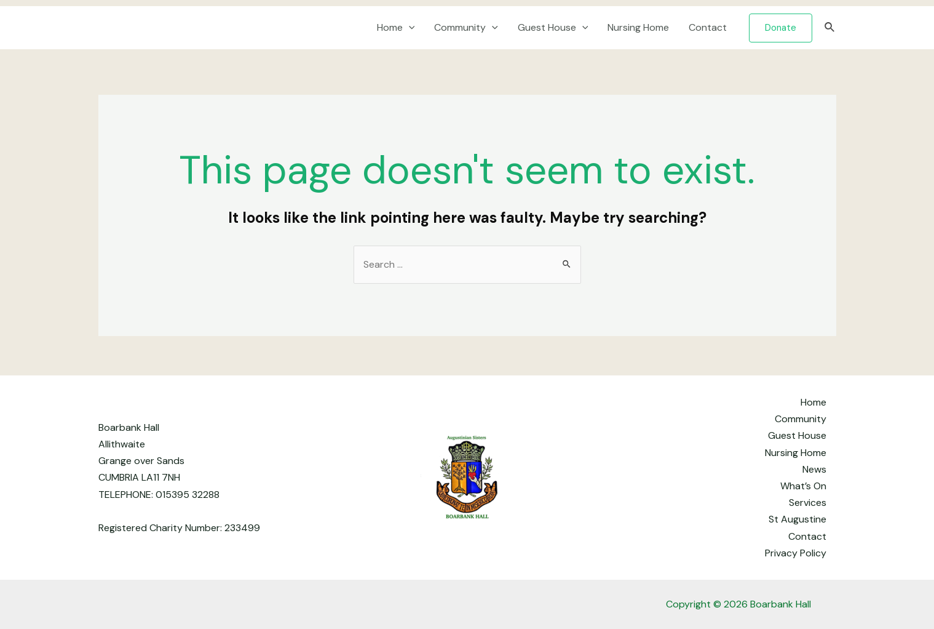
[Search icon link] (830, 28)
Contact (708, 27)
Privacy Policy (795, 553)
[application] (409, 27)
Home (396, 27)
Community (466, 27)
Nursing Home (638, 27)
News (814, 469)
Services (807, 502)
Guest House (553, 27)
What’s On (803, 485)
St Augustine (797, 519)
